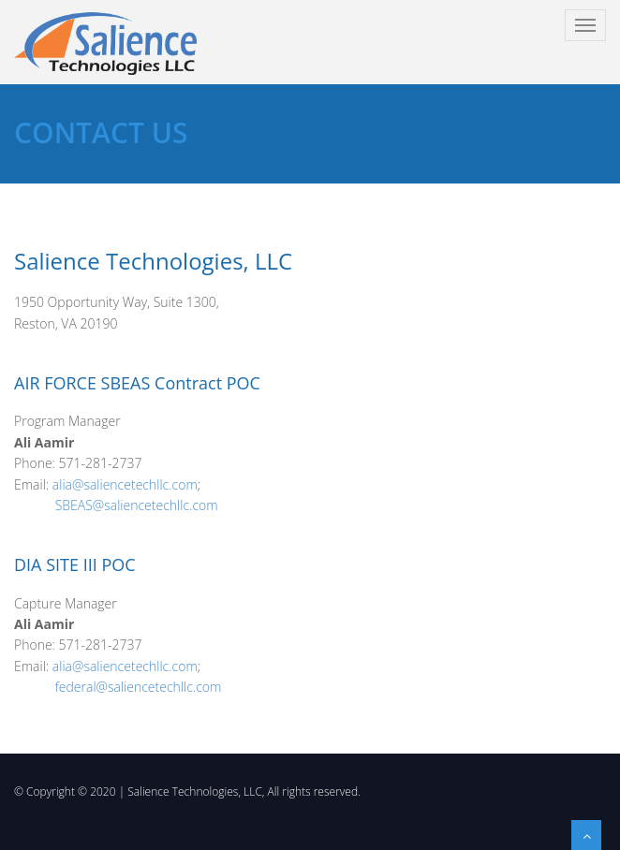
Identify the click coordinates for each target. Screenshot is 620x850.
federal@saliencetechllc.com (138, 687)
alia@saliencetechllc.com (125, 484)
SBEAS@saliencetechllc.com (136, 505)
